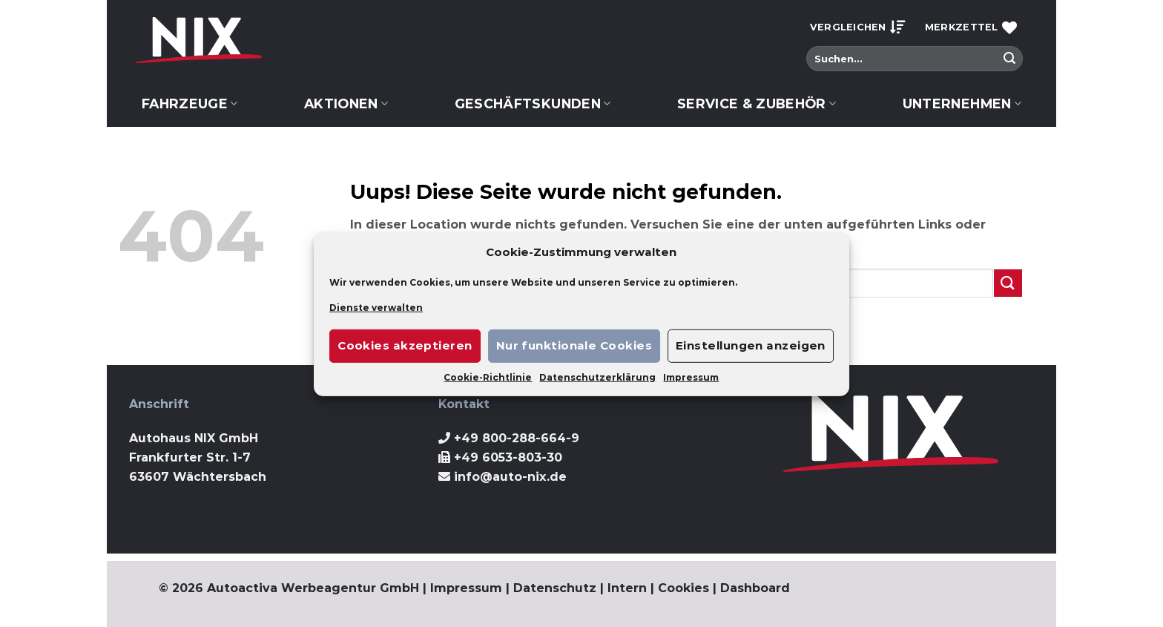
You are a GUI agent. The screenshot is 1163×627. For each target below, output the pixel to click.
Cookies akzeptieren (404, 345)
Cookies (683, 588)
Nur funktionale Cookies (574, 345)
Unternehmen (962, 103)
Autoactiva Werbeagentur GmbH (313, 588)
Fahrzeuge (190, 103)
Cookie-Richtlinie (488, 377)
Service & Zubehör (757, 103)
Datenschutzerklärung (597, 377)
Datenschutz (554, 588)
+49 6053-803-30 (508, 457)
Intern (627, 588)
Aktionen (346, 103)
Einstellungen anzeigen (751, 345)
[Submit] (1009, 58)
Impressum (691, 377)
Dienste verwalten (376, 306)
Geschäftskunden (533, 103)
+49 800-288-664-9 (516, 438)
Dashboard (755, 588)
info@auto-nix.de (510, 477)
